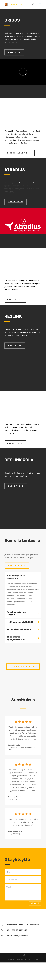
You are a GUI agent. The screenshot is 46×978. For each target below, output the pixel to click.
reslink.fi (14, 345)
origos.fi (14, 52)
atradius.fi (15, 202)
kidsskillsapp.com (19, 153)
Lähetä (35, 903)
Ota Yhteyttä (16, 566)
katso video (14, 300)
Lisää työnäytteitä (23, 667)
